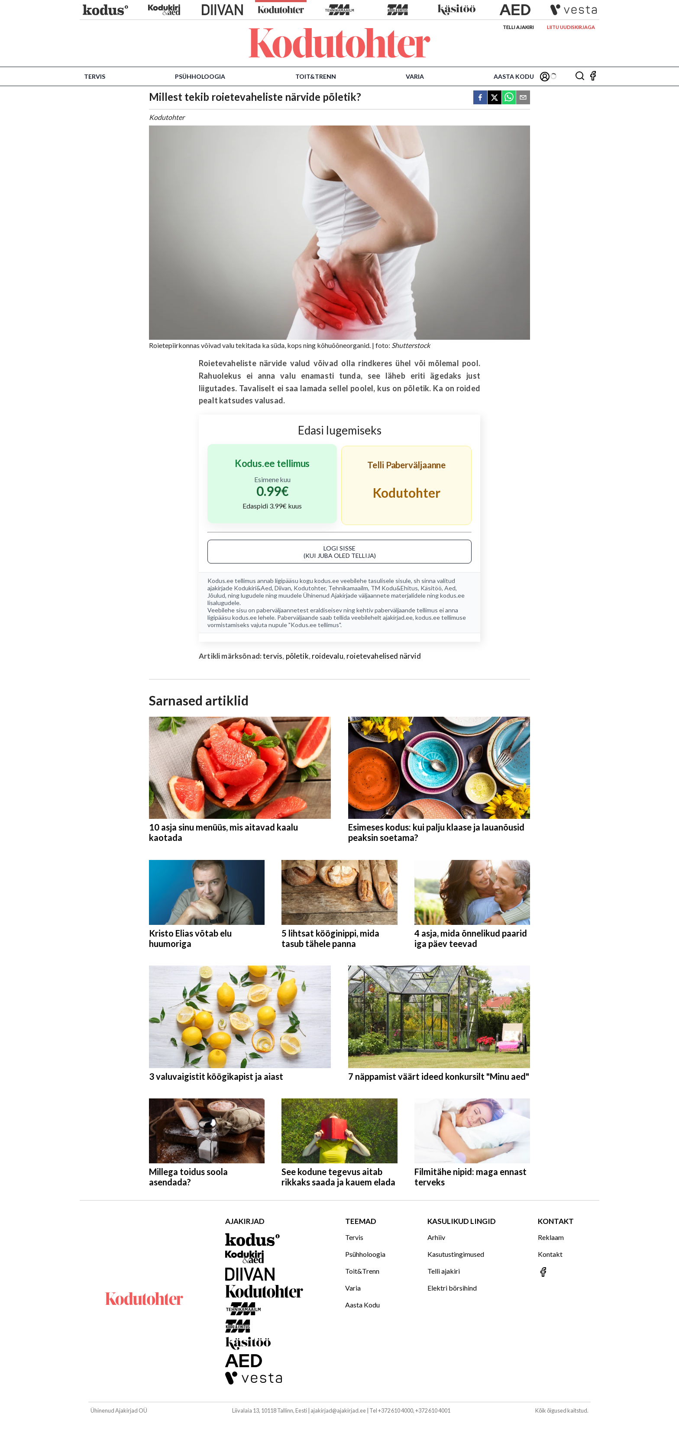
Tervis (94, 76)
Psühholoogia (200, 76)
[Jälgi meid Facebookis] (592, 76)
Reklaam (551, 1237)
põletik (297, 655)
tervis (272, 655)
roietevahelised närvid (383, 655)
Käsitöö (431, 588)
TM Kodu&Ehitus (394, 588)
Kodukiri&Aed (253, 588)
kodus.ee (326, 580)
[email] (523, 98)
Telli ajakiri (518, 27)
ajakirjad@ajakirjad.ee (338, 1410)
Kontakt (550, 1254)
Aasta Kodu (514, 76)
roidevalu (327, 655)
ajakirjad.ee (398, 617)
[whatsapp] (509, 98)
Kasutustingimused (455, 1254)
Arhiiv (436, 1237)
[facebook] (480, 98)
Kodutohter (310, 588)
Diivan (283, 588)
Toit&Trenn (315, 76)
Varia (415, 76)
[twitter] (494, 98)
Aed (450, 588)
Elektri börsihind (452, 1288)
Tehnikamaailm (348, 588)
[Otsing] (579, 76)
